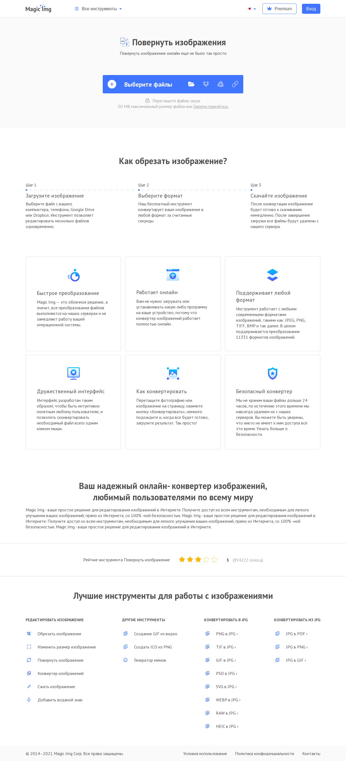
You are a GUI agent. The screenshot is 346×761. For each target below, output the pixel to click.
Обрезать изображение (53, 633)
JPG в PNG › (291, 647)
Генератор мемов (144, 660)
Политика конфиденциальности (264, 753)
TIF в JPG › (220, 647)
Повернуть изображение (55, 660)
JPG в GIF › (290, 660)
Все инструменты (98, 8)
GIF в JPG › (220, 660)
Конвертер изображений (55, 673)
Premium (279, 8)
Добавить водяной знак (54, 700)
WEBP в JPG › (222, 700)
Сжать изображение (50, 686)
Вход (311, 8)
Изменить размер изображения (61, 647)
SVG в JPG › (220, 686)
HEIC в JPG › (221, 726)
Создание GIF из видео (149, 633)
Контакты (311, 753)
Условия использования (205, 753)
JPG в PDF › (291, 633)
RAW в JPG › (221, 713)
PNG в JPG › (221, 633)
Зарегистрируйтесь (211, 106)
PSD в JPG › (220, 673)
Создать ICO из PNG (147, 647)
